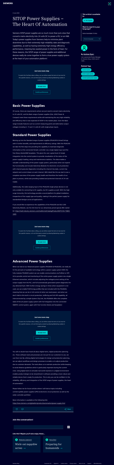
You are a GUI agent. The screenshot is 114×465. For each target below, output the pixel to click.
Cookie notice (64, 463)
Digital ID (56, 463)
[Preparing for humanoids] (57, 444)
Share (69, 409)
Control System (86, 69)
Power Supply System (87, 73)
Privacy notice (73, 463)
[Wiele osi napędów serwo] (27, 444)
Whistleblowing (97, 463)
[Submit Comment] (68, 427)
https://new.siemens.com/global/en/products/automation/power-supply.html (39, 403)
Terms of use (82, 463)
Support (89, 463)
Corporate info (47, 463)
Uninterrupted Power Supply (89, 77)
